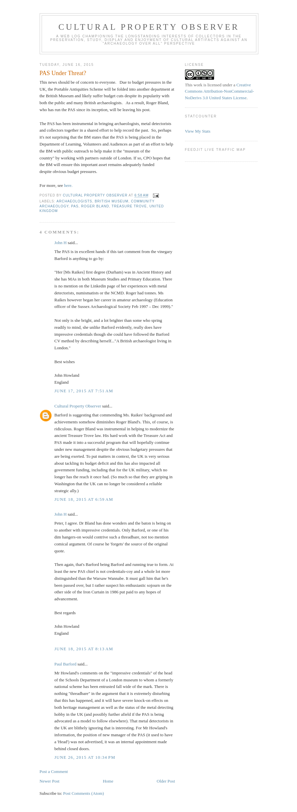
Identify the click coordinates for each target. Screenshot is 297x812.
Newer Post (49, 781)
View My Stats (197, 131)
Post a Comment (54, 771)
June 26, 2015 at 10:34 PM (85, 757)
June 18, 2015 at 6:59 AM (84, 499)
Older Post (166, 781)
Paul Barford (66, 664)
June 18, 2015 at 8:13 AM (84, 648)
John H (61, 242)
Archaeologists (74, 201)
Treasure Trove (129, 206)
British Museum (112, 201)
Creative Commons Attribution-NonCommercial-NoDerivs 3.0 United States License (219, 91)
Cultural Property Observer (149, 27)
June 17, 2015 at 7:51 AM (84, 390)
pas (75, 206)
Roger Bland (95, 206)
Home (108, 781)
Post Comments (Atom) (83, 793)
